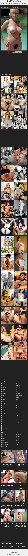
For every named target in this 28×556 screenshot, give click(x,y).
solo (16, 426)
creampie (4, 420)
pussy (17, 414)
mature (17, 397)
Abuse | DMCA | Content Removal (10, 551)
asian (3, 389)
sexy (16, 420)
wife (16, 446)
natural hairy (18, 403)
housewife (18, 385)
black (3, 405)
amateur (3, 383)
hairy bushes (4, 442)
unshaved (18, 434)
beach (3, 399)
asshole (3, 393)
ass (2, 391)
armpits (3, 387)
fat (2, 430)
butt (2, 412)
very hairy (18, 440)
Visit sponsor (18, 52)
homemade (4, 446)
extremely (4, 428)
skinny (17, 422)
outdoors (17, 409)
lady (16, 389)
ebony (3, 424)
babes (3, 395)
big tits (3, 403)
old (16, 405)
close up (3, 418)
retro (16, 418)
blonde (3, 407)
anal (2, 385)
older (16, 407)
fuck (2, 432)
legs (16, 391)
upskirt (17, 436)
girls (2, 436)
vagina (17, 438)
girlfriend (3, 434)
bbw (2, 397)
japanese (17, 387)
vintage (17, 442)
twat (16, 432)
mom (16, 401)
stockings (17, 428)
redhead (17, 416)
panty (17, 412)
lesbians (17, 393)
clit (2, 416)
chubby (3, 414)
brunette (3, 409)
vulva (16, 444)
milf (16, 399)
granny (3, 440)
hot (16, 383)
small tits (17, 424)
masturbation (18, 395)
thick (16, 430)
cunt (2, 422)
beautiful (3, 401)
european (4, 426)
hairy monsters (5, 444)
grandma (3, 438)
